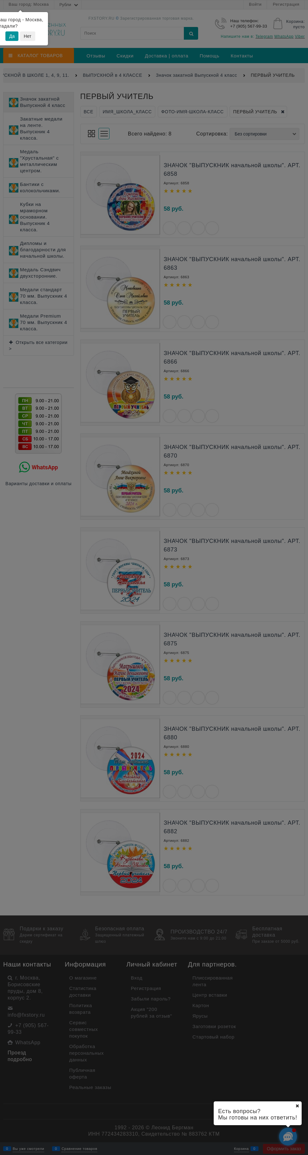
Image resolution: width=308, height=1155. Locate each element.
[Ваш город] (297, 1106)
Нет (27, 36)
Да (12, 36)
